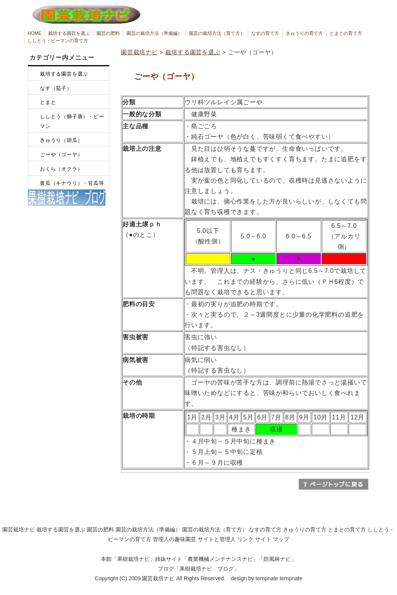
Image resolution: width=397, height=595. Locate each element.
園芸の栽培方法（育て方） (217, 33)
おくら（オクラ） (61, 169)
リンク (245, 539)
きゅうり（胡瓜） (61, 140)
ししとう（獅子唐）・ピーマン (72, 121)
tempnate (291, 578)
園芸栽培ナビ (139, 52)
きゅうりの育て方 (304, 33)
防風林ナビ (277, 559)
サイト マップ (272, 539)
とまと (48, 102)
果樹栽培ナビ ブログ (207, 569)
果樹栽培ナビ (133, 559)
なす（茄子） (56, 88)
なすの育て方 (265, 33)
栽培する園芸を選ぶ (69, 33)
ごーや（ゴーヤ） (61, 154)
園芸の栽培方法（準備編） (154, 33)
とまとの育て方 (346, 33)
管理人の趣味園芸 (174, 539)
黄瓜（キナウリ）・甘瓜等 (72, 183)
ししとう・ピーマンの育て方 (58, 40)
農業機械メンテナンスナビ (220, 559)
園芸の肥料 (108, 33)
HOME (34, 33)
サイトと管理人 (217, 539)
